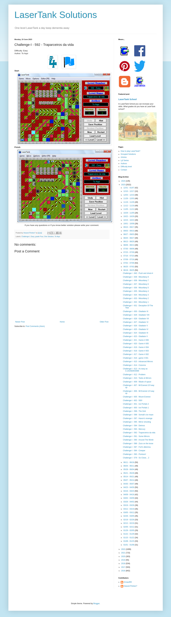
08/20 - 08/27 (129, 238)
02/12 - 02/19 (129, 523)
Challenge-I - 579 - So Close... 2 (136, 458)
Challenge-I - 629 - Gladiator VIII (136, 315)
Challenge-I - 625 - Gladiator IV (135, 329)
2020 (123, 556)
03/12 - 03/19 (129, 509)
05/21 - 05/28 (129, 473)
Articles (124, 157)
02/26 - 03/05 (129, 516)
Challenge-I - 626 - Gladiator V (135, 326)
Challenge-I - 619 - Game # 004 (136, 347)
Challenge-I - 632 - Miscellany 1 (136, 302)
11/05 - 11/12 (129, 209)
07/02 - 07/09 (129, 263)
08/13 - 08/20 (129, 241)
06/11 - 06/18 (129, 462)
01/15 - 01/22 (129, 538)
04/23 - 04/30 (129, 487)
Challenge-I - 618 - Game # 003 (136, 351)
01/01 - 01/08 (129, 545)
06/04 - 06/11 (129, 466)
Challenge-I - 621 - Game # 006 (136, 340)
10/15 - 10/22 (129, 220)
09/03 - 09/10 (129, 231)
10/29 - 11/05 (129, 213)
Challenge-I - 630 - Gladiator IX (135, 311)
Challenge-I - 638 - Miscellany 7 (136, 280)
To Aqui (57, 236)
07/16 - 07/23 (129, 256)
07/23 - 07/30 (129, 252)
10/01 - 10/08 (129, 224)
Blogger (96, 603)
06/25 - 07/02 (129, 267)
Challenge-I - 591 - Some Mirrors (136, 436)
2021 (123, 553)
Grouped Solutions (128, 154)
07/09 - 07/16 (129, 259)
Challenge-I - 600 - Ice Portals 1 (136, 408)
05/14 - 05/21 (129, 477)
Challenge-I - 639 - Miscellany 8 (136, 277)
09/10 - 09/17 (129, 227)
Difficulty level (126, 167)
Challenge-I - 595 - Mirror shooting (137, 422)
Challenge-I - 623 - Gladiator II (135, 336)
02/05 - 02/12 (129, 527)
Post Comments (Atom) (35, 326)
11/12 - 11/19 (129, 206)
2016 (123, 571)
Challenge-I (25, 236)
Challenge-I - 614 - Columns (134, 365)
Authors (124, 163)
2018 (123, 563)
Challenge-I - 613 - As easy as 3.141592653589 (135, 370)
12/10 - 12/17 (129, 191)
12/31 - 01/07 (129, 188)
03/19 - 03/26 (129, 505)
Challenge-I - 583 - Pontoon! (134, 454)
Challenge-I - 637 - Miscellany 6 (136, 284)
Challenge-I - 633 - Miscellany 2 (136, 298)
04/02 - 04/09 (129, 498)
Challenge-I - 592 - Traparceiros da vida (139, 433)
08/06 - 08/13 (129, 245)
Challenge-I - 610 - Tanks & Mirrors (137, 378)
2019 (123, 560)
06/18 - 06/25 (129, 270)
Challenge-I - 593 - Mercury (134, 429)
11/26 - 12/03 (129, 198)
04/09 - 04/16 (129, 494)
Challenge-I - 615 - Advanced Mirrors (138, 361)
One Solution (49, 236)
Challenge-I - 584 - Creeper (134, 450)
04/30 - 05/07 (129, 484)
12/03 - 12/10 (129, 195)
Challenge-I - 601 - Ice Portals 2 (136, 404)
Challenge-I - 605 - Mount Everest (136, 397)
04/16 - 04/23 (129, 491)
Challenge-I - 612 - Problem (134, 374)
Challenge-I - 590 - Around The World (138, 440)
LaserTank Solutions (56, 15)
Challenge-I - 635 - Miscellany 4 (136, 291)
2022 (123, 549)
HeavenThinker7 (130, 586)
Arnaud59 (128, 582)
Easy (32, 236)
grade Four (39, 236)
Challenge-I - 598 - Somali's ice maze (138, 415)
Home (62, 322)
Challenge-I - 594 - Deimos (134, 426)
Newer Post (20, 322)
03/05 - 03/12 (129, 512)
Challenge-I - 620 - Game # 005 (136, 344)
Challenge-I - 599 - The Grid (134, 411)
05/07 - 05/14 (129, 480)
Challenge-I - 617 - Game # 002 (136, 354)
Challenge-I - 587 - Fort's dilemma (137, 447)
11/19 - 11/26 (129, 202)
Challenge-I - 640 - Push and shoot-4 (138, 273)
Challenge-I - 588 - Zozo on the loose (138, 443)
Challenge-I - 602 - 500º (132, 400)
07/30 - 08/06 (129, 249)
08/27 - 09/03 (129, 234)
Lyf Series (125, 160)
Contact (124, 170)
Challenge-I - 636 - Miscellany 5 (136, 288)
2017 (123, 567)
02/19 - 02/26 (129, 520)
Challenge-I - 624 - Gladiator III (135, 333)
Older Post (104, 322)
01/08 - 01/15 (129, 541)
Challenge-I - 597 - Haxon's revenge (137, 418)
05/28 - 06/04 (129, 469)
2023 (123, 185)
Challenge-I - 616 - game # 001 (135, 358)
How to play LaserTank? (130, 151)
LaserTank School (127, 99)
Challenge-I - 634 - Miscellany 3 (136, 295)
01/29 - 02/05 (129, 530)
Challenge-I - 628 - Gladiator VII (136, 319)
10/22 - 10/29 (129, 216)
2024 (123, 181)
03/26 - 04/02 (129, 502)
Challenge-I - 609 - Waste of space (137, 382)
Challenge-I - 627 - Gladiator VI (135, 322)
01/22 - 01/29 (129, 534)
